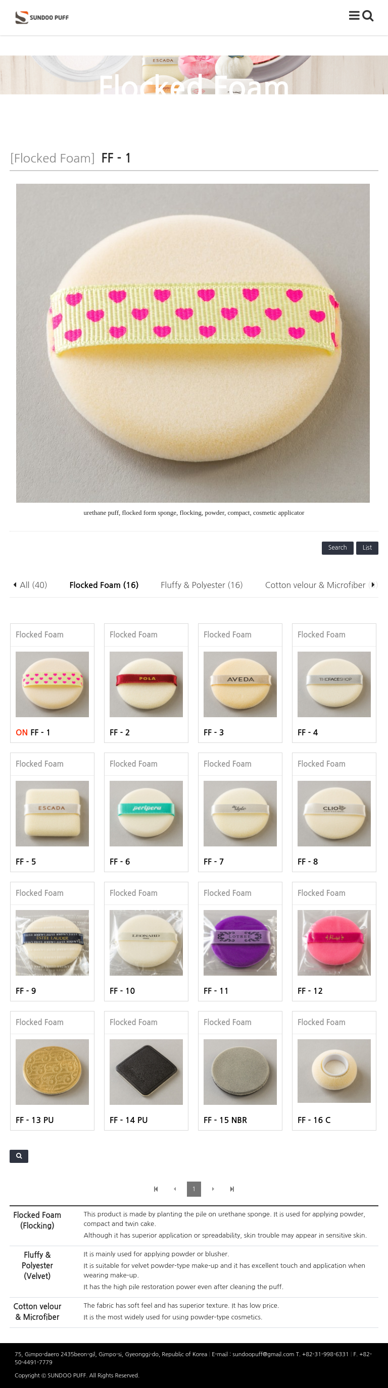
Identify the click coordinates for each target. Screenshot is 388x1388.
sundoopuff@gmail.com (264, 1354)
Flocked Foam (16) (104, 585)
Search (337, 548)
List (367, 548)
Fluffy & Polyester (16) (202, 585)
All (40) (33, 585)
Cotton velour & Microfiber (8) (321, 585)
